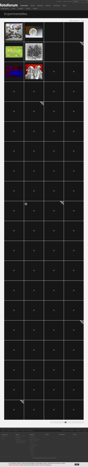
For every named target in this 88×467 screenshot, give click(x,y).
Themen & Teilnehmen (20, 436)
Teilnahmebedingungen (20, 441)
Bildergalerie (5, 9)
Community (24, 6)
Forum (13, 9)
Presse (32, 452)
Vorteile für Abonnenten (35, 439)
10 (77, 422)
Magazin (40, 6)
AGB (32, 455)
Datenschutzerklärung (14, 465)
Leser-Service (34, 444)
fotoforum (32, 449)
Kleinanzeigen (34, 445)
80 (80, 20)
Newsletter (78, 430)
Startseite (3, 430)
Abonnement (32, 438)
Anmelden (59, 1)
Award (33, 6)
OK (77, 464)
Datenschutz (71, 430)
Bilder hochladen (68, 1)
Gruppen (20, 9)
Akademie (56, 6)
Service (28, 9)
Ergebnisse (17, 438)
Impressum (64, 430)
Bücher (48, 6)
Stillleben (23, 430)
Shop (64, 6)
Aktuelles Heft (33, 436)
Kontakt (32, 453)
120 (83, 20)
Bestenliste (17, 439)
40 (78, 20)
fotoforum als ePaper (34, 441)
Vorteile (35, 9)
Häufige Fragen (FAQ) (20, 442)
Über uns (33, 450)
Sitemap (84, 430)
